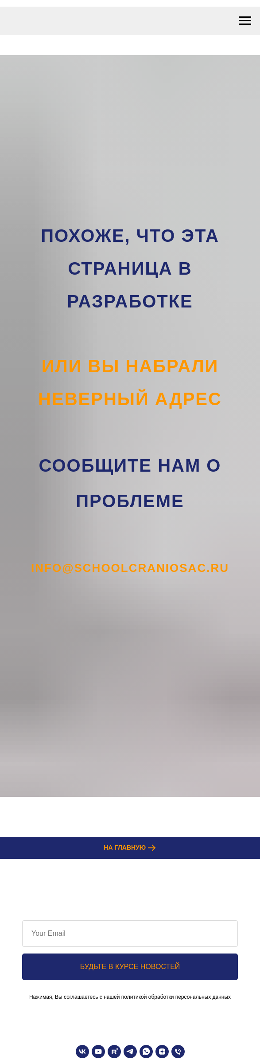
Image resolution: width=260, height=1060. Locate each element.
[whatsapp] (146, 1051)
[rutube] (114, 1051)
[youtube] (98, 1051)
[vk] (82, 1051)
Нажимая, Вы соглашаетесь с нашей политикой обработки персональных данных (130, 997)
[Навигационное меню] (245, 20)
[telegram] (130, 1051)
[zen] (162, 1051)
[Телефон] (178, 1051)
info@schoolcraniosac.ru (130, 568)
